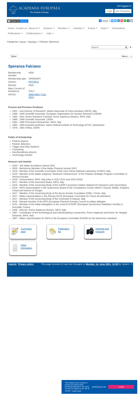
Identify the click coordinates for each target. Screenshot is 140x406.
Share (103, 20)
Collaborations (33, 33)
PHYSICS (34, 82)
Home (11, 28)
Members (63, 28)
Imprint (12, 264)
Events (91, 28)
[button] (126, 47)
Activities (77, 28)
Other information (26, 246)
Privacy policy (26, 264)
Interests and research (102, 230)
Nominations (118, 28)
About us (33, 28)
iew (14, 56)
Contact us (21, 28)
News (104, 28)
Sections (47, 28)
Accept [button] (121, 387)
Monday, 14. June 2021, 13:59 (102, 264)
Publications (14, 33)
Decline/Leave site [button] (99, 387)
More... (125, 56)
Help (49, 33)
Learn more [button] (76, 391)
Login (109, 11)
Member (32, 41)
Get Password (123, 11)
